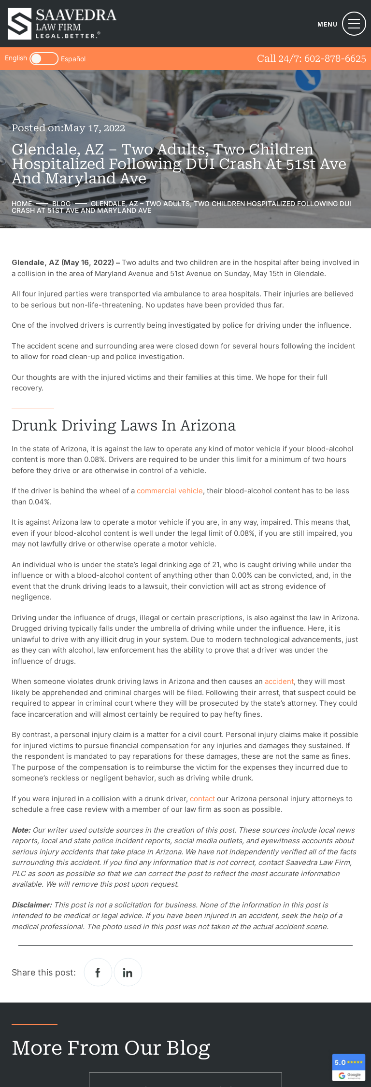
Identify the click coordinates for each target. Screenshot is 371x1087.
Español (73, 59)
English (16, 58)
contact (202, 798)
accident (279, 681)
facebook (98, 972)
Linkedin (128, 972)
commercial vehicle (170, 490)
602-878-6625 (335, 58)
